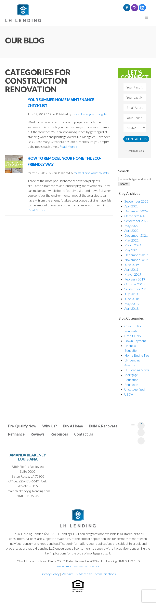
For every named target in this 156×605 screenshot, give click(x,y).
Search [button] (124, 183)
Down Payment (135, 341)
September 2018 (136, 289)
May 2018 (131, 303)
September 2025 (136, 201)
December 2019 (136, 255)
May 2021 (131, 240)
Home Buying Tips (136, 355)
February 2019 (134, 279)
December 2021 (136, 235)
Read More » (68, 146)
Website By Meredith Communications (89, 574)
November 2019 (136, 260)
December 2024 (136, 211)
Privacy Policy (50, 574)
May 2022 (131, 226)
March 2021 (132, 245)
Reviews (37, 434)
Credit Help (132, 336)
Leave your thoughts (94, 114)
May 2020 (131, 250)
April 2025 (131, 206)
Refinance (131, 384)
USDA (128, 394)
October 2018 (134, 284)
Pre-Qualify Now (22, 426)
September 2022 (136, 221)
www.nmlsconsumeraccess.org (78, 566)
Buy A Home (73, 426)
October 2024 (134, 216)
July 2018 (131, 294)
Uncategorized (134, 389)
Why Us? (49, 426)
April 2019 (131, 269)
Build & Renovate (103, 426)
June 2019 (131, 264)
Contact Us (83, 434)
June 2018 (131, 299)
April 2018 (131, 308)
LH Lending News (136, 370)
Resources (59, 434)
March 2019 (132, 274)
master (76, 114)
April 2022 (131, 230)
